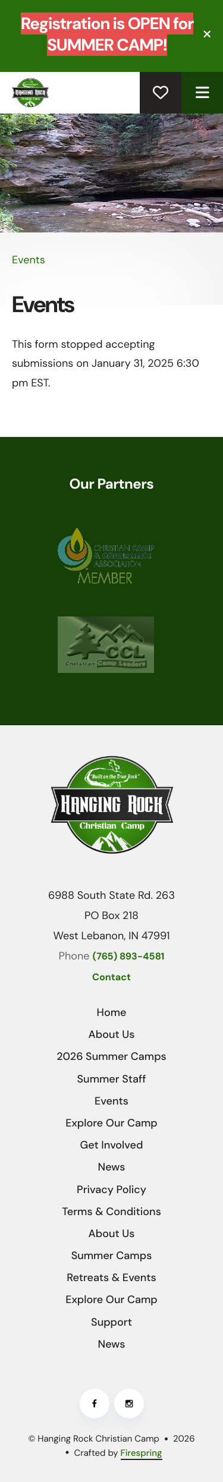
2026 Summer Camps (111, 1056)
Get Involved (111, 1145)
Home (112, 1012)
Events (111, 1101)
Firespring (141, 1453)
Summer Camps (111, 1255)
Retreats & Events (111, 1277)
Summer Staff (111, 1079)
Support (111, 1322)
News (111, 1167)
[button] (207, 33)
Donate (160, 92)
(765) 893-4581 (129, 957)
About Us (112, 1034)
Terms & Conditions (111, 1211)
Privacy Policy (111, 1189)
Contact (111, 977)
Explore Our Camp (111, 1123)
